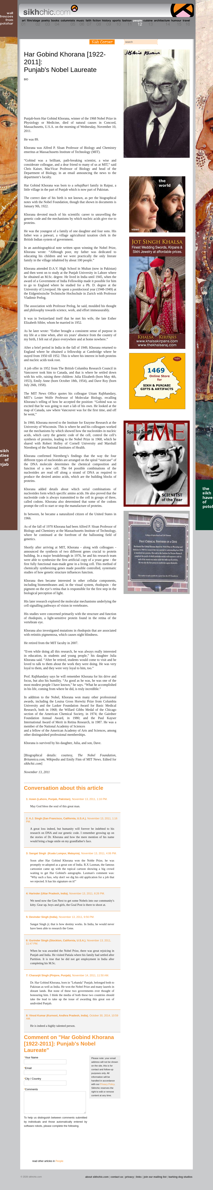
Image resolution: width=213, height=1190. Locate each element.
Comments (31, 1089)
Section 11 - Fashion (126, 22)
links (138, 1176)
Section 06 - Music (80, 22)
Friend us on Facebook (173, 41)
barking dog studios (180, 1176)
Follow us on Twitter (179, 41)
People (59, 1161)
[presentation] (55, 1136)
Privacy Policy (107, 1084)
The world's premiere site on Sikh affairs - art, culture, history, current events (49, 10)
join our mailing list (155, 1176)
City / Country (32, 1078)
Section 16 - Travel (186, 22)
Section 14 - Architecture (161, 22)
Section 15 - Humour (176, 22)
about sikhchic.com (97, 1176)
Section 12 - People (137, 22)
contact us (117, 1176)
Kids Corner (102, 41)
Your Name (31, 1057)
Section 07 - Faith (88, 22)
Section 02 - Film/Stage (33, 22)
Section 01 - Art (22, 22)
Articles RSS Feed (185, 41)
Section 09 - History (106, 22)
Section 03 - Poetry (45, 22)
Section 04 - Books (55, 22)
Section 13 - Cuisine (148, 22)
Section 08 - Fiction (96, 22)
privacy (129, 1176)
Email (28, 1068)
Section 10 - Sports (116, 22)
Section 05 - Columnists (68, 22)
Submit (30, 1150)
